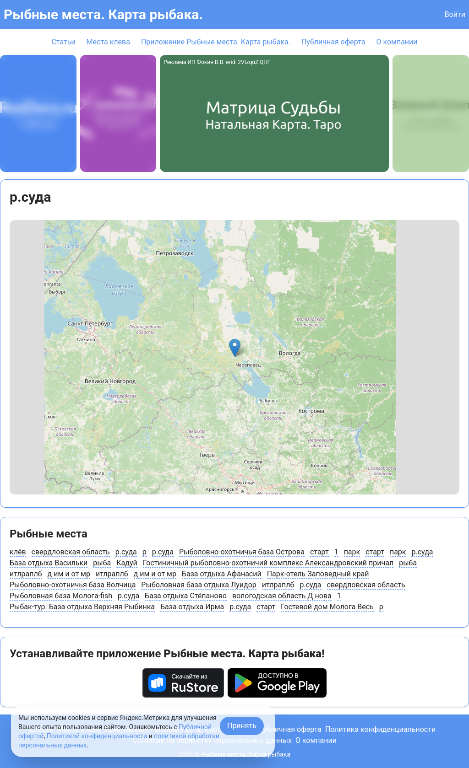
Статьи (63, 42)
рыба (102, 563)
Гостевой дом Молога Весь (327, 606)
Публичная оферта (333, 42)
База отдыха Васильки (48, 563)
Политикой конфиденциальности (97, 736)
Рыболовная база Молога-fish (61, 595)
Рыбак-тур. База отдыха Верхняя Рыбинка (82, 606)
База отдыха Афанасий (222, 573)
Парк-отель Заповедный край (318, 573)
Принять (241, 725)
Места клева (108, 42)
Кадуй (126, 563)
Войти (455, 14)
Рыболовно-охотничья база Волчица (73, 584)
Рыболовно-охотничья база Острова (242, 552)
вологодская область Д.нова (282, 595)
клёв (18, 552)
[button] (234, 347)
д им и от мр (69, 573)
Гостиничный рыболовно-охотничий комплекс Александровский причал (268, 563)
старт (319, 552)
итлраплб (26, 573)
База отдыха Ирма (192, 606)
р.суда (126, 552)
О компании (396, 42)
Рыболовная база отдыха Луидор (198, 584)
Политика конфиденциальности (380, 729)
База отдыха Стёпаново (186, 595)
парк (352, 552)
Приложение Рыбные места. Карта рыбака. (215, 42)
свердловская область (71, 552)
